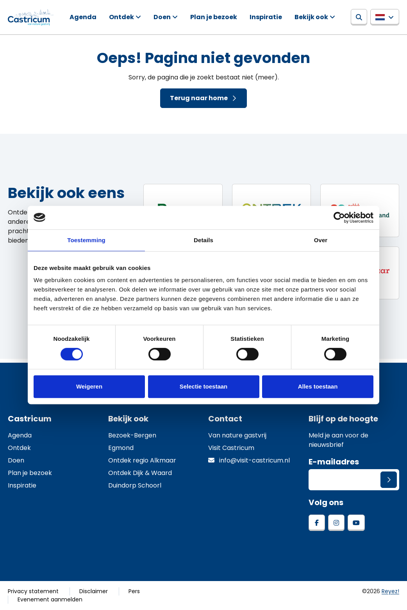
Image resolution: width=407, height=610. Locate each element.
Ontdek (121, 17)
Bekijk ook (311, 17)
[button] (384, 17)
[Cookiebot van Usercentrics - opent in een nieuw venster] (339, 217)
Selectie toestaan (204, 386)
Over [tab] (321, 240)
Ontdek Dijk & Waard (140, 472)
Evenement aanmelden (50, 599)
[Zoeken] (359, 17)
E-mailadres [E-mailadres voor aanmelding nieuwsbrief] (334, 461)
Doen (162, 17)
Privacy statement (33, 591)
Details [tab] (203, 240)
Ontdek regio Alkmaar (142, 460)
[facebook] (317, 523)
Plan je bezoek (213, 17)
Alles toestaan (318, 386)
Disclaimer (93, 591)
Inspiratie (266, 17)
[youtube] (356, 523)
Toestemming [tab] (86, 240)
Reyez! (390, 591)
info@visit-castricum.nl (249, 460)
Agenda (83, 17)
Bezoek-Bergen (132, 435)
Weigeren (89, 386)
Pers (134, 591)
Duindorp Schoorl (134, 485)
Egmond (121, 447)
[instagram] (336, 523)
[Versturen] (388, 479)
